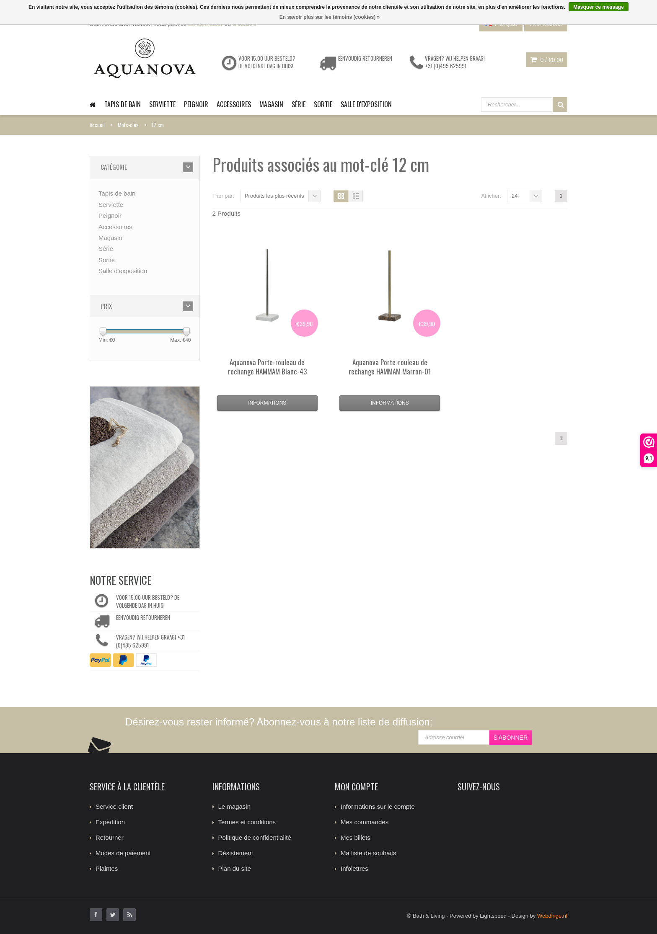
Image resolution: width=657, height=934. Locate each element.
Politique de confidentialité (254, 837)
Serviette (162, 104)
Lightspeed (493, 916)
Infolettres (354, 868)
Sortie (323, 104)
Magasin (271, 104)
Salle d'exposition (366, 104)
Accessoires (234, 104)
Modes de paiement (123, 853)
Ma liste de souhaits (368, 853)
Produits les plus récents (274, 196)
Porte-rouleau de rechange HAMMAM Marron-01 (390, 367)
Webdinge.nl (552, 916)
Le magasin (234, 806)
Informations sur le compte (378, 806)
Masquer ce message (598, 7)
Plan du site (234, 868)
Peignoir (196, 104)
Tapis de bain (122, 104)
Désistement (235, 853)
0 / (546, 60)
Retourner (110, 837)
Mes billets (355, 837)
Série (298, 104)
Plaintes (107, 868)
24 (514, 196)
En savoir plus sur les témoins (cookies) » (329, 17)
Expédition (110, 822)
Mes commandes (364, 822)
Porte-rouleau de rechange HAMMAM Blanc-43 (267, 367)
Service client (114, 806)
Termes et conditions (247, 822)
